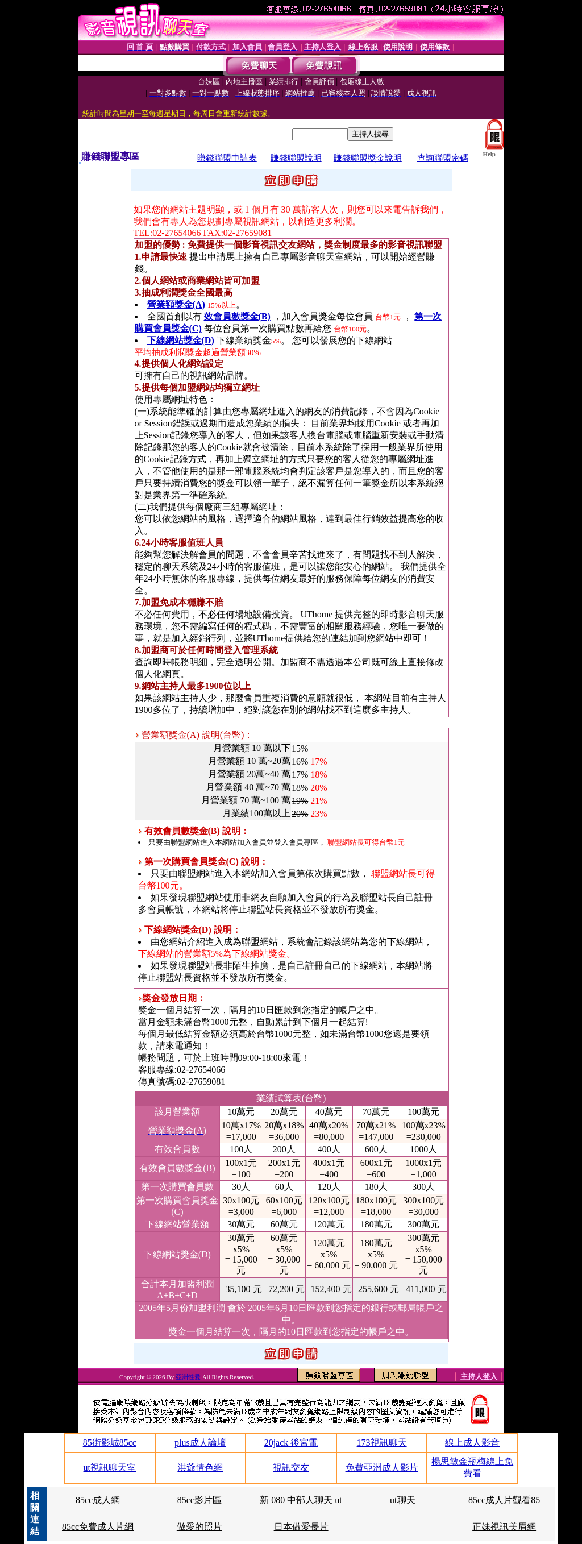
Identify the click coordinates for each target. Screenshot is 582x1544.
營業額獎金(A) (176, 304)
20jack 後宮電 (291, 1442)
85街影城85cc (109, 1442)
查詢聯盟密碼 (442, 158)
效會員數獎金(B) (237, 316)
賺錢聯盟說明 (296, 158)
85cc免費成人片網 (98, 1526)
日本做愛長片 (301, 1526)
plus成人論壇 (200, 1442)
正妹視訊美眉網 (504, 1526)
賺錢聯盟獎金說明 (368, 158)
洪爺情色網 (200, 1467)
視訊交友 (291, 1467)
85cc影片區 (199, 1500)
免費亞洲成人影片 (382, 1467)
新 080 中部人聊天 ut (301, 1500)
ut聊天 (402, 1500)
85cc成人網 (98, 1500)
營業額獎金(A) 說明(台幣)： (194, 735)
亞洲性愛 (189, 1376)
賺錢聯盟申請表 (227, 158)
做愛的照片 (199, 1526)
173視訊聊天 (382, 1442)
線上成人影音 (472, 1442)
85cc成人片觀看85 (504, 1500)
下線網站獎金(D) (180, 340)
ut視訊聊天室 (110, 1467)
